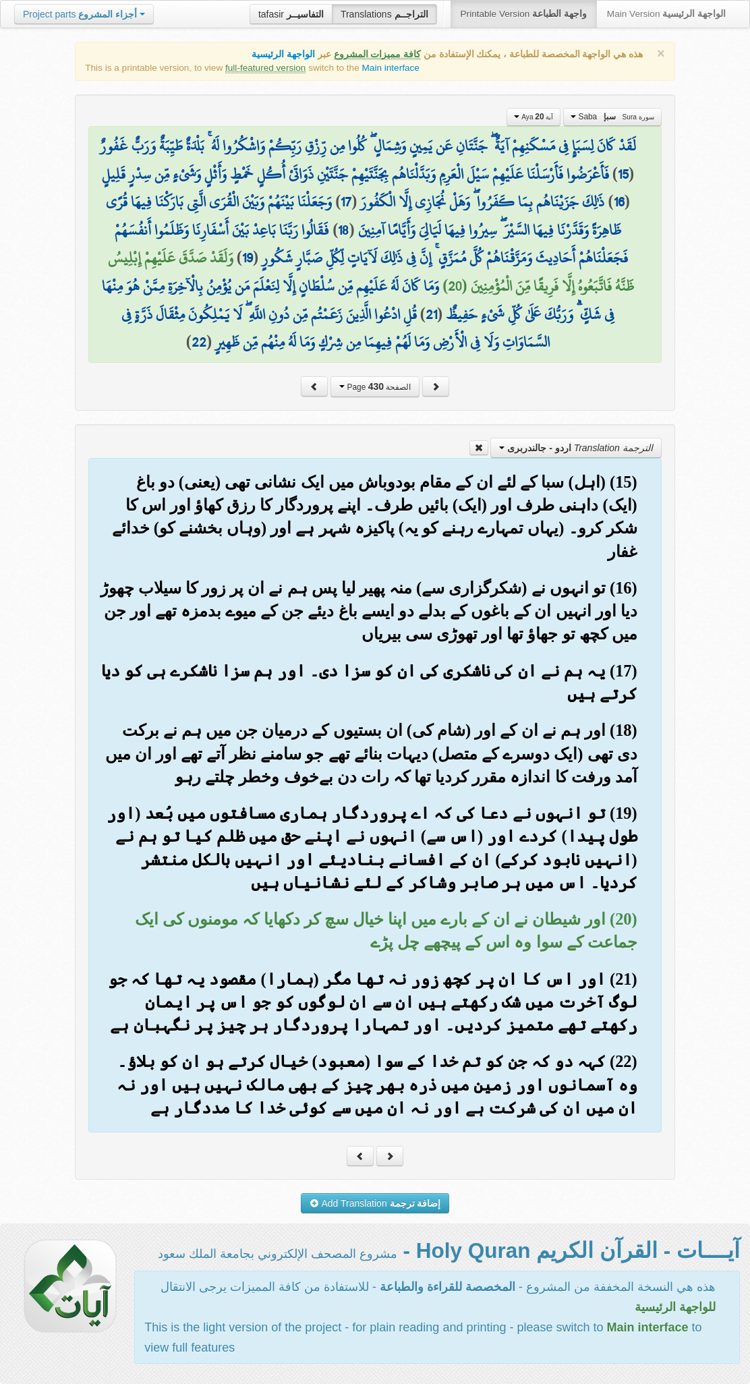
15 (623, 174)
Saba (612, 116)
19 (247, 257)
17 (346, 202)
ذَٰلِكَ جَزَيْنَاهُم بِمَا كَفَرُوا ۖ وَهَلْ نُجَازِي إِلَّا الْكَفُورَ (482, 202)
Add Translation (375, 1203)
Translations (384, 14)
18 (343, 230)
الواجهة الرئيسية (283, 54)
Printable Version (524, 14)
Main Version (666, 14)
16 (619, 202)
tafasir (291, 14)
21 (431, 314)
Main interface (391, 68)
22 (199, 342)
